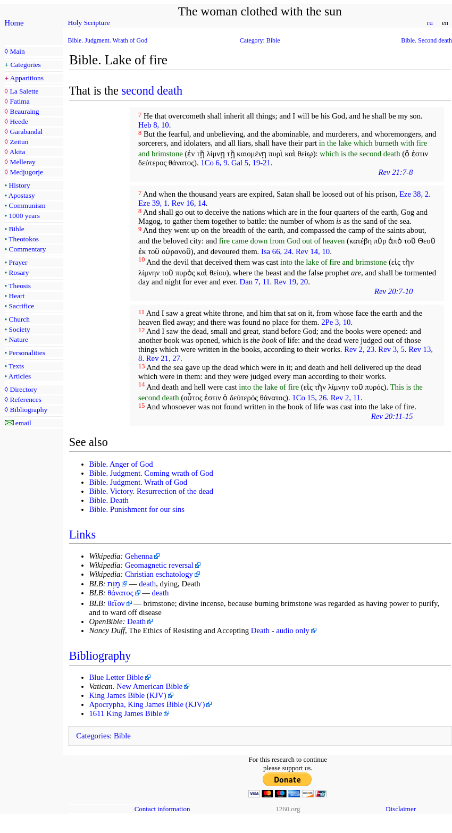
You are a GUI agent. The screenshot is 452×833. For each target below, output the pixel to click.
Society (19, 329)
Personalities (27, 353)
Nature (18, 339)
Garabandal (26, 132)
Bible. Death (109, 500)
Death (136, 621)
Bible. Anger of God (121, 464)
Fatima (19, 101)
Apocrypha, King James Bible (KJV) (147, 704)
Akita (18, 152)
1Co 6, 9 (213, 162)
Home (14, 23)
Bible (16, 229)
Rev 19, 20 (291, 281)
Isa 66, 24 (276, 251)
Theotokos (24, 239)
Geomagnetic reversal (159, 565)
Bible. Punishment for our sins (137, 509)
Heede (19, 121)
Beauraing (24, 111)
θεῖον (115, 603)
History (19, 185)
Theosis (20, 286)
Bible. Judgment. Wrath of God (108, 40)
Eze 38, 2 (414, 194)
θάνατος (120, 592)
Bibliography (28, 410)
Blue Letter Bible (116, 677)
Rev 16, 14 (189, 203)
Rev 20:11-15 (392, 416)
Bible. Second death (426, 40)
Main (17, 51)
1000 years (24, 216)
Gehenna (139, 556)
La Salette (24, 91)
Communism (27, 205)
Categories (26, 65)
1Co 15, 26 (309, 397)
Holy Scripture (89, 23)
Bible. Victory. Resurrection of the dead (151, 491)
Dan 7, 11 (255, 281)
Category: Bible (260, 40)
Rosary (19, 272)
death (147, 583)
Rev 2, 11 (346, 397)
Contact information (162, 809)
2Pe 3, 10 (335, 322)
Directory (23, 389)
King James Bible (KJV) (127, 695)
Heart (17, 296)
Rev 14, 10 (313, 251)
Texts (16, 366)
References (25, 399)
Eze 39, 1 (153, 203)
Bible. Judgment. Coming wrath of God (151, 473)
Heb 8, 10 (153, 125)
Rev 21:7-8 (395, 172)
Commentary (27, 249)
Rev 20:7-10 (393, 291)
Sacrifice (22, 306)
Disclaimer (401, 809)
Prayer (18, 262)
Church (19, 319)
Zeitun (19, 142)
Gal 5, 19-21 (251, 162)
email (23, 423)
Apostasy (22, 195)
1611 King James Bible (125, 713)
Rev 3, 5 (391, 349)
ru (429, 23)
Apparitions (27, 78)
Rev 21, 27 (163, 358)
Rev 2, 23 (359, 349)
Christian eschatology (159, 574)
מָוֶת (113, 583)
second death (151, 90)
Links (82, 534)
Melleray (22, 162)
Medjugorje (26, 172)
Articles (20, 376)
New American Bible (149, 686)
